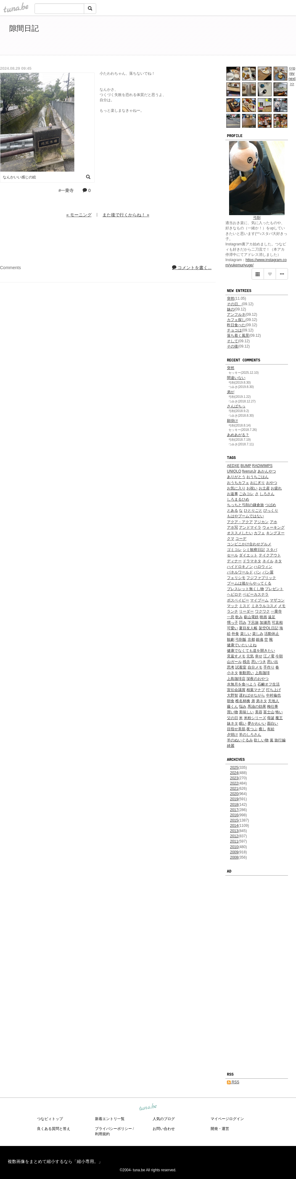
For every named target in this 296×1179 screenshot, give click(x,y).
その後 (232, 346)
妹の (230, 309)
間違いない (236, 378)
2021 (234, 788)
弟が (230, 392)
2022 (234, 783)
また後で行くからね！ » (125, 214)
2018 (234, 804)
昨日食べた (236, 325)
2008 (234, 857)
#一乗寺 (66, 190)
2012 (234, 836)
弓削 (257, 217)
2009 (234, 852)
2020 (234, 794)
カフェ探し (236, 320)
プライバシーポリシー (113, 1129)
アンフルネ (236, 314)
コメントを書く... (192, 267)
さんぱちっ (236, 406)
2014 (234, 825)
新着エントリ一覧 (110, 1119)
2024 (234, 773)
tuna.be (147, 1107)
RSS (233, 1082)
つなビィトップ (50, 1119)
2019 (234, 799)
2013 (234, 831)
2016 (234, 815)
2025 (234, 767)
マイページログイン (227, 1119)
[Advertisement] (216, 36)
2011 (234, 841)
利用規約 (102, 1134)
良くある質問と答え (53, 1129)
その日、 (234, 304)
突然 (230, 298)
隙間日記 (24, 28)
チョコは (234, 330)
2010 (234, 847)
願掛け (232, 421)
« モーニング (79, 214)
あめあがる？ (238, 435)
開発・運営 (220, 1129)
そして (232, 341)
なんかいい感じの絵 (19, 177)
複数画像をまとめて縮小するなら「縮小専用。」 (55, 1161)
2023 (234, 778)
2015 (234, 820)
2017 (234, 810)
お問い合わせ (164, 1129)
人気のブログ (164, 1119)
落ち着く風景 (238, 335)
